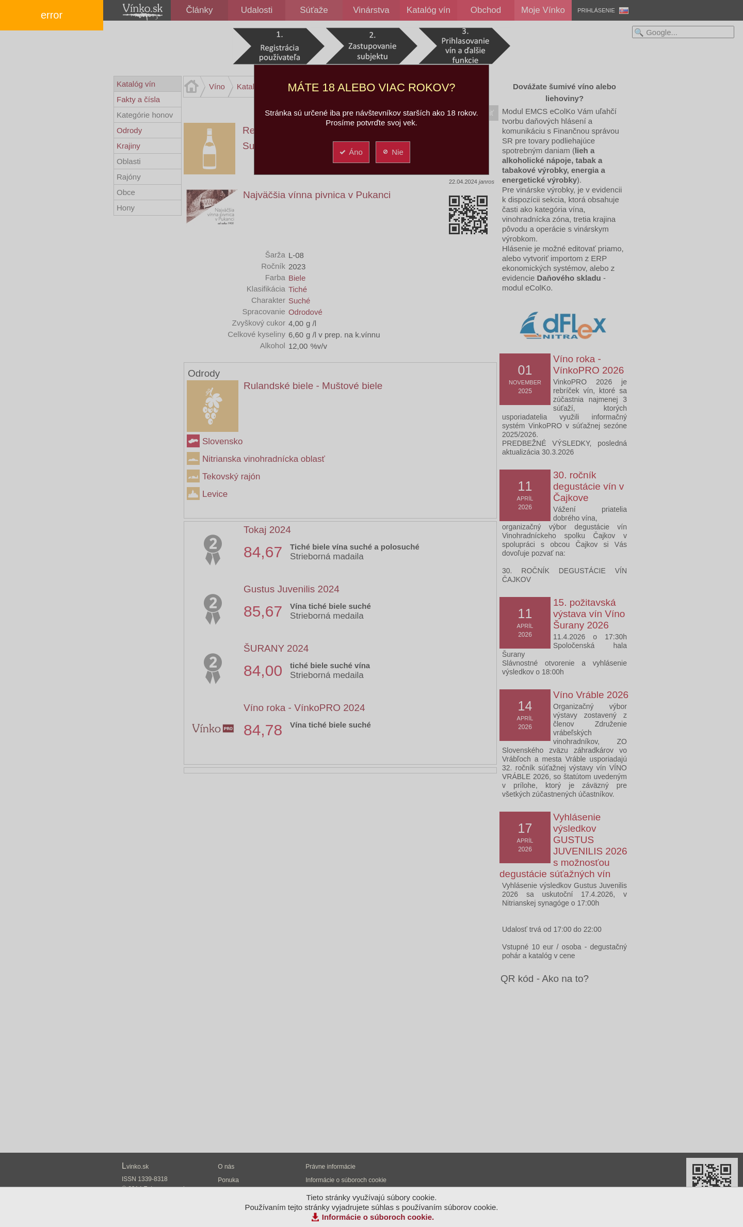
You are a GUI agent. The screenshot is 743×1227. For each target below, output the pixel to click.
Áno (350, 152)
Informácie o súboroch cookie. (378, 1217)
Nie (392, 152)
